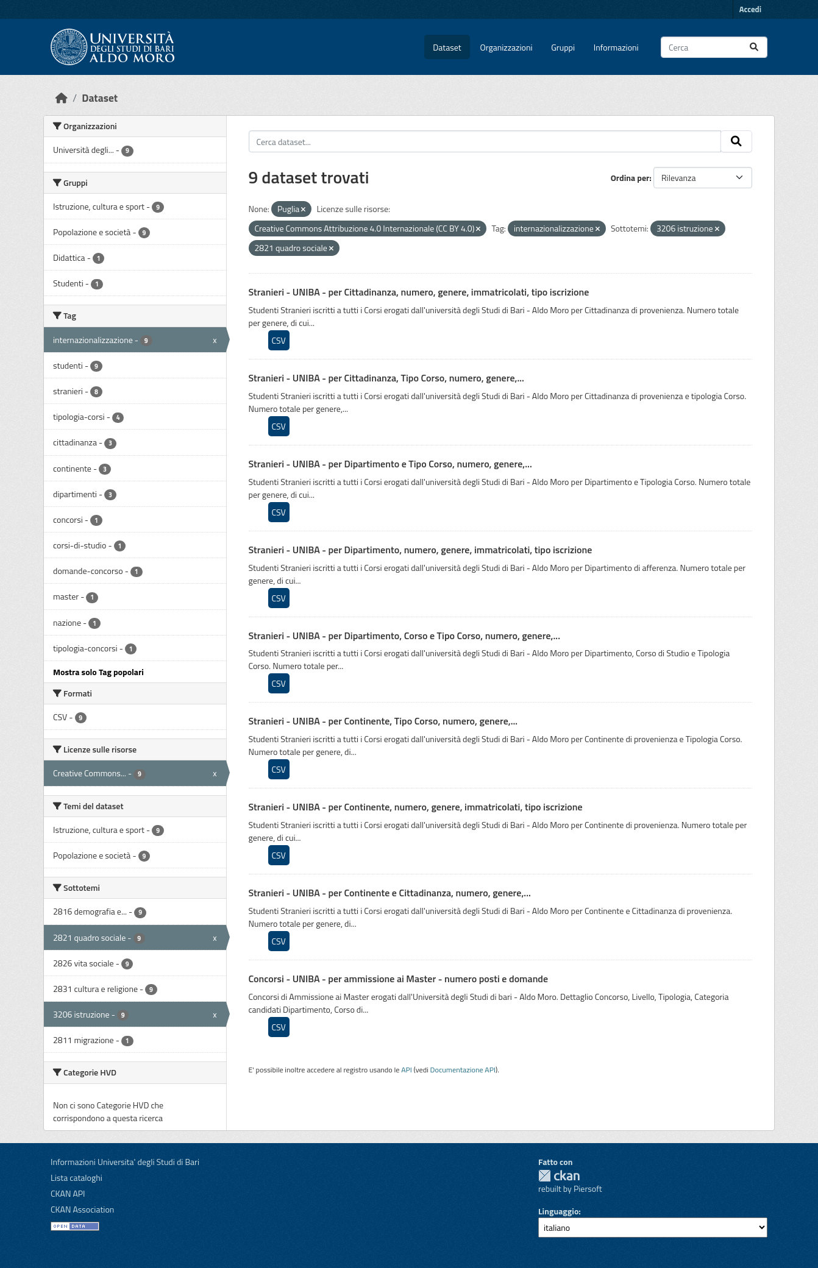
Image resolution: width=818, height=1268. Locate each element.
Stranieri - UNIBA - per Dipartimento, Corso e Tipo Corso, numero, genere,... (404, 635)
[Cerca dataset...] (714, 47)
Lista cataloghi (76, 1177)
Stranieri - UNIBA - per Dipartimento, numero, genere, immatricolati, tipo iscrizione (420, 549)
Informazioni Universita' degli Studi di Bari (125, 1161)
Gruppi (563, 47)
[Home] (61, 98)
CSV (279, 340)
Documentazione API (463, 1069)
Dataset (447, 47)
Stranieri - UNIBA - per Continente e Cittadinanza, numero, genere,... (390, 892)
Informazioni (616, 47)
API (406, 1069)
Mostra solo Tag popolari (98, 671)
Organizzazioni (506, 47)
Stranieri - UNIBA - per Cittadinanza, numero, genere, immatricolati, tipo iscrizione (419, 292)
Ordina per (630, 177)
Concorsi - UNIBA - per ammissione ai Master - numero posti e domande (399, 978)
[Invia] (754, 47)
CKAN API (68, 1193)
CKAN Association (82, 1209)
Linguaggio (558, 1211)
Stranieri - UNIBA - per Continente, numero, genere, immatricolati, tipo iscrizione (416, 806)
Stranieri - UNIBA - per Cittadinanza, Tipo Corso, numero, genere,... (386, 377)
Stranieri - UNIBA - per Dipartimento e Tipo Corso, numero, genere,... (390, 463)
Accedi (750, 9)
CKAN (559, 1175)
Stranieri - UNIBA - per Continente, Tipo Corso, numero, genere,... (383, 721)
